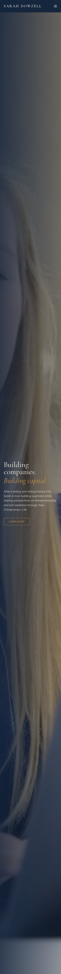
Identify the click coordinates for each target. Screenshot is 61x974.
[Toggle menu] (55, 6)
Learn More (17, 521)
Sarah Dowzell (23, 6)
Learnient (38, 496)
